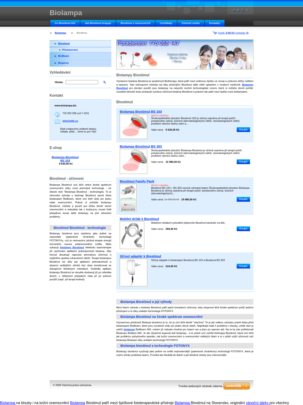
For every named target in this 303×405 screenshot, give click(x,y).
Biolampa (60, 32)
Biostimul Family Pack (137, 181)
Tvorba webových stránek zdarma (200, 386)
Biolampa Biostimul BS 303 (141, 146)
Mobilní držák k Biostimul (139, 219)
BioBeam (63, 56)
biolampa (129, 329)
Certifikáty (166, 23)
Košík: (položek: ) (233, 32)
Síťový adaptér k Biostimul (140, 256)
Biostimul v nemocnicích (135, 23)
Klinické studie (191, 23)
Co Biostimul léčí (65, 23)
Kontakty (214, 23)
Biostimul (64, 43)
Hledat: (59, 82)
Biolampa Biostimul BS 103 (141, 111)
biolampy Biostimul (72, 247)
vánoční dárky (258, 403)
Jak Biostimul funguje (98, 23)
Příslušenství (70, 49)
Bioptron (63, 63)
